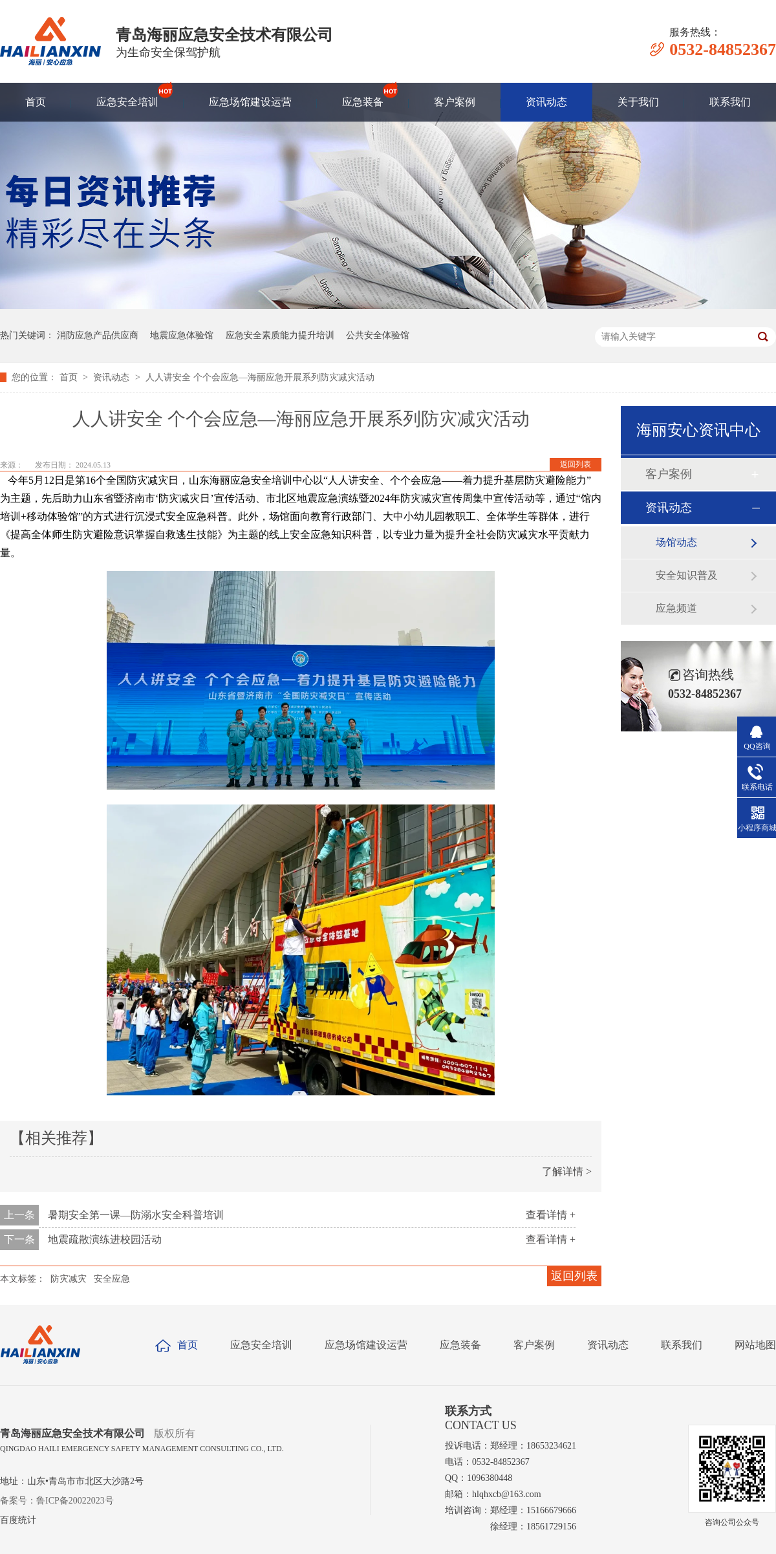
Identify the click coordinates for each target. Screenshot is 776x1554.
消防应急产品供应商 (97, 335)
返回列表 (575, 464)
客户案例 (454, 101)
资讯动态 (546, 101)
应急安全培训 (127, 96)
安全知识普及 (687, 575)
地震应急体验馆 (181, 335)
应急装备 (362, 96)
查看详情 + (551, 1214)
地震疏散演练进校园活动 (105, 1239)
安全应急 (112, 1279)
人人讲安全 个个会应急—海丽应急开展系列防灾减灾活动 (260, 377)
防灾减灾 (68, 1279)
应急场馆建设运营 (250, 101)
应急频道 (676, 608)
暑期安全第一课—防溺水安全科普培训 (136, 1214)
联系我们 (730, 101)
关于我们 (638, 101)
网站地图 (755, 1344)
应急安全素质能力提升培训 (280, 335)
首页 (35, 101)
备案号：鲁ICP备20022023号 (57, 1500)
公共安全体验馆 (377, 335)
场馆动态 (676, 542)
